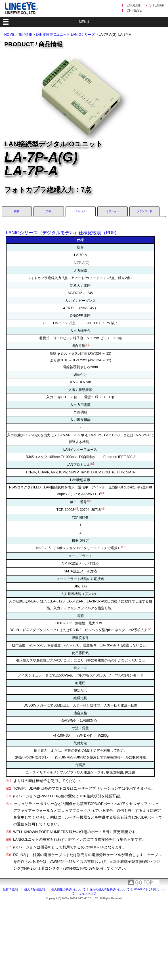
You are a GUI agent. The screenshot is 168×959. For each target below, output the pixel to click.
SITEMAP (156, 5)
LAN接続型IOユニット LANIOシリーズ (65, 35)
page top (143, 882)
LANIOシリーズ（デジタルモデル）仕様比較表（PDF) (61, 232)
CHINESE (134, 10)
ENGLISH (134, 5)
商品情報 (25, 35)
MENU (84, 22)
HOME (9, 35)
